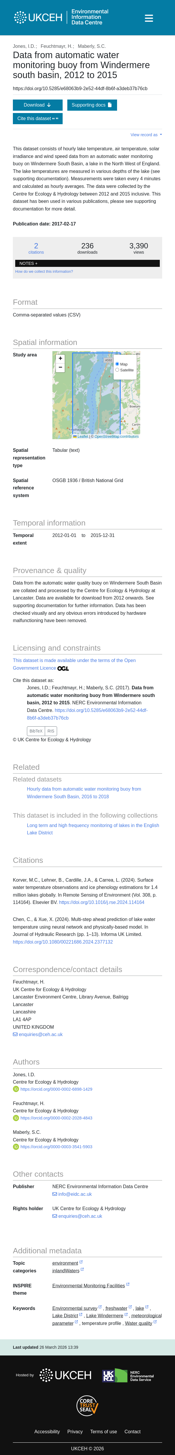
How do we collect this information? (44, 272)
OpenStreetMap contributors (117, 437)
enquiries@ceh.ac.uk (38, 1034)
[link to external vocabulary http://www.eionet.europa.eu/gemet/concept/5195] (76, 1323)
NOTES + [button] (28, 263)
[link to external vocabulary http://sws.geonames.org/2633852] (126, 1316)
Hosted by (55, 1375)
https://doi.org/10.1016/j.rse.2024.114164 (102, 902)
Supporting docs (92, 104)
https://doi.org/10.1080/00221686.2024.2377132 (63, 941)
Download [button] (38, 104)
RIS (50, 731)
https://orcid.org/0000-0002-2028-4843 (52, 1118)
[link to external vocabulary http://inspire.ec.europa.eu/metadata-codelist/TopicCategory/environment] (81, 1263)
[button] (60, 359)
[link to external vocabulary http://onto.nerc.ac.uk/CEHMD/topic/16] (155, 1323)
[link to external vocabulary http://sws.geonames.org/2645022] (80, 1316)
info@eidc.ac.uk (72, 1194)
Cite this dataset (37, 118)
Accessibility (47, 1431)
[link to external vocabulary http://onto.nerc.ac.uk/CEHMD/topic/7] (100, 1308)
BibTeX (36, 731)
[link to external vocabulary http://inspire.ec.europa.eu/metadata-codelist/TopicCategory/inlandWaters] (82, 1271)
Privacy (75, 1431)
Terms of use (103, 1431)
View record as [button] (145, 134)
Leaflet (80, 437)
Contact (132, 1431)
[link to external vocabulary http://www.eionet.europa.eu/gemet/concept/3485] (130, 1308)
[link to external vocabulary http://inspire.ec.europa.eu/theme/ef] (127, 1286)
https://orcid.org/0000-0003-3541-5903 (52, 1146)
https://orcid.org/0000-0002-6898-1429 (52, 1089)
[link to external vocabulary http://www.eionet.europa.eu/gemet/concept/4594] (146, 1308)
